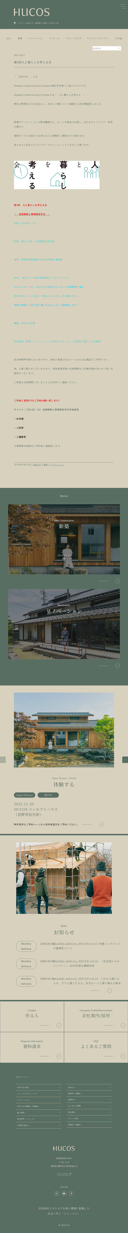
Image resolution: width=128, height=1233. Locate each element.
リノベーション (57, 464)
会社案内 (71, 1112)
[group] (64, 760)
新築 (45, 464)
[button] (3, 759)
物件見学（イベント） (26, 1119)
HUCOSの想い (23, 1087)
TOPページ (21, 1077)
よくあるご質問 (74, 1105)
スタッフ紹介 (73, 1118)
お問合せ (71, 1099)
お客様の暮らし (23, 1125)
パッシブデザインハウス (27, 1093)
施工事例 (20, 1112)
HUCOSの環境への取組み (28, 1106)
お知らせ (37, 464)
